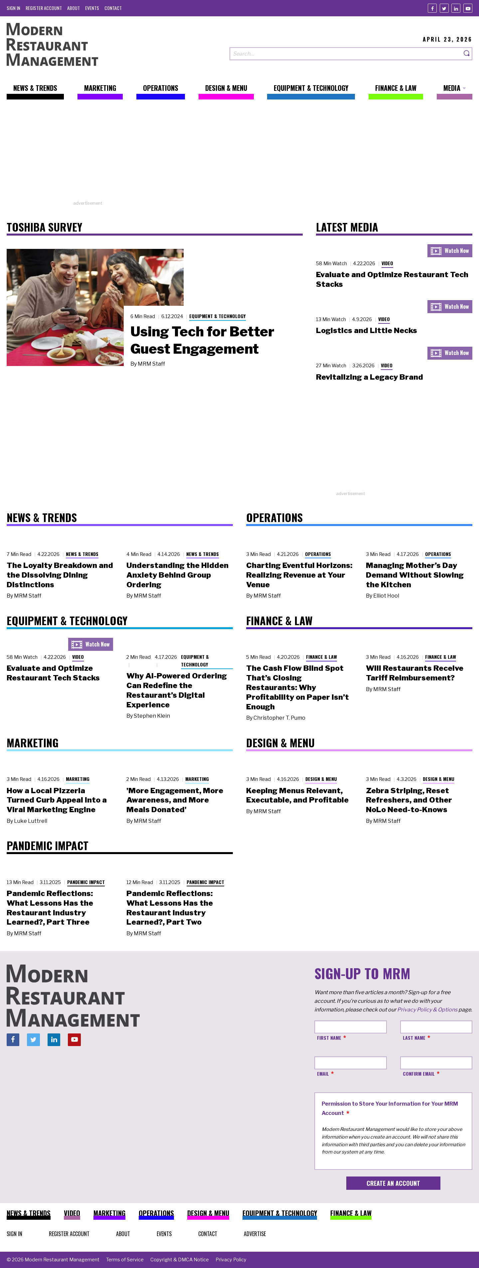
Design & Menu (321, 778)
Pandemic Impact (86, 881)
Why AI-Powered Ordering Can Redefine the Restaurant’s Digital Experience (176, 690)
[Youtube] (467, 8)
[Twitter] (444, 8)
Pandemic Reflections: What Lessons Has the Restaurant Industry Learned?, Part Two (169, 908)
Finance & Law (321, 656)
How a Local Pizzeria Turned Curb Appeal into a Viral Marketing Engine (57, 800)
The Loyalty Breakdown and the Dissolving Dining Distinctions (60, 575)
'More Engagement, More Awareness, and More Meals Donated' (174, 800)
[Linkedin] (455, 8)
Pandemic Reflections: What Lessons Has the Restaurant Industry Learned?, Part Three (50, 908)
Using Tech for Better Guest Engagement (202, 340)
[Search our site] (346, 53)
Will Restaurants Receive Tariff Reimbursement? (414, 672)
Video (387, 263)
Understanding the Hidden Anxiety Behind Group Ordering (177, 575)
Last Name (414, 1037)
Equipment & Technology (217, 315)
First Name (329, 1037)
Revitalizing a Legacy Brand (369, 377)
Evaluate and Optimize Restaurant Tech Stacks (53, 672)
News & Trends (82, 553)
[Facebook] (432, 8)
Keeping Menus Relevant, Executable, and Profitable (297, 795)
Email (323, 1073)
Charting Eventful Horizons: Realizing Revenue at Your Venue (299, 575)
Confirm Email (419, 1073)
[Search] (467, 53)
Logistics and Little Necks (366, 330)
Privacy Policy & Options (427, 1009)
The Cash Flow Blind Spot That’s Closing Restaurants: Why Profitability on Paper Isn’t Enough (297, 687)
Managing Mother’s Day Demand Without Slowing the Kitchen (415, 575)
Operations (318, 553)
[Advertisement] (239, 153)
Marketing (77, 778)
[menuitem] (13, 7)
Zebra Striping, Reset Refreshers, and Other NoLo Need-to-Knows (409, 800)
